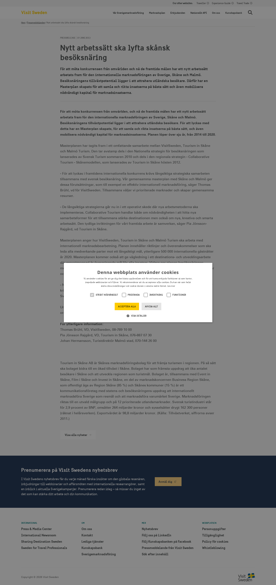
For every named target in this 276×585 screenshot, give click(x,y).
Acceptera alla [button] (127, 306)
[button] (138, 316)
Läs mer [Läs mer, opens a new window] (171, 286)
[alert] (138, 292)
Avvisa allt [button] (151, 306)
